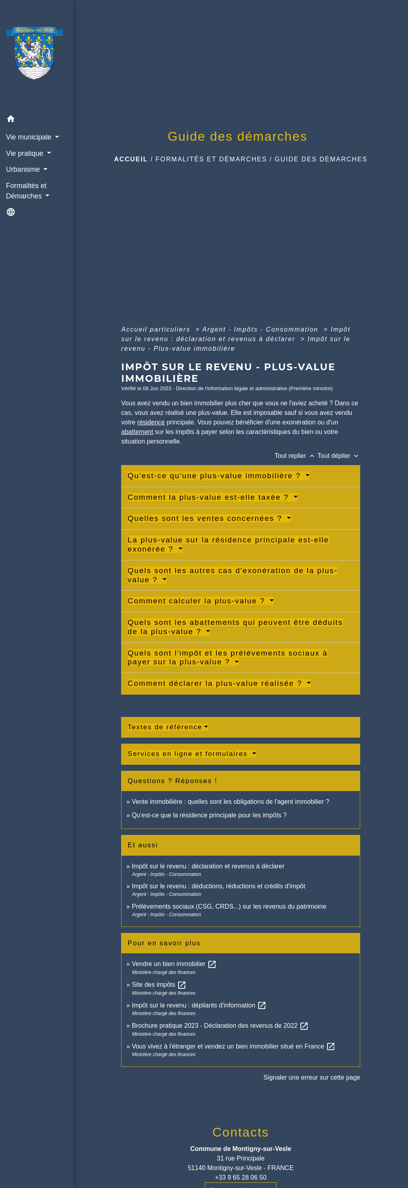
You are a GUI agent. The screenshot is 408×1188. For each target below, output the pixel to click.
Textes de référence (165, 727)
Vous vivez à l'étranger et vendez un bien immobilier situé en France (234, 1046)
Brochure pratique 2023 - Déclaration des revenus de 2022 (220, 1025)
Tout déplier (339, 455)
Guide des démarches (321, 159)
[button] (36, 120)
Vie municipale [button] (29, 137)
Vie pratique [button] (25, 153)
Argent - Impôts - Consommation (261, 329)
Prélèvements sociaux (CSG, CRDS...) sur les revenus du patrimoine (229, 906)
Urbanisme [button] (24, 169)
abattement (137, 431)
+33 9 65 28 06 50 (240, 1177)
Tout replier (296, 455)
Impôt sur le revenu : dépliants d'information (199, 1005)
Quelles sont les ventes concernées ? (206, 518)
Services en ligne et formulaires (189, 754)
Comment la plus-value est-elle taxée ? (210, 497)
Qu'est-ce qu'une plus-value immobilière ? (216, 475)
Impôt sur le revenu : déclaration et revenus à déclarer (208, 866)
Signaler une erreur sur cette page (311, 1077)
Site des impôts (159, 984)
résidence (151, 422)
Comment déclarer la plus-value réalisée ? (216, 683)
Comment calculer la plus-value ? (198, 601)
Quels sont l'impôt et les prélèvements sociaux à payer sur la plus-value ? (228, 657)
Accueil (131, 159)
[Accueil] (36, 55)
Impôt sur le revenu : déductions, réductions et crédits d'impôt (218, 886)
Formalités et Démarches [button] (26, 191)
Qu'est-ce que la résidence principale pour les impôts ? (209, 815)
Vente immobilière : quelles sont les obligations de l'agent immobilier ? (231, 801)
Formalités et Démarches (211, 159)
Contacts (240, 1132)
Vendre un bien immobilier (174, 963)
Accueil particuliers (157, 329)
